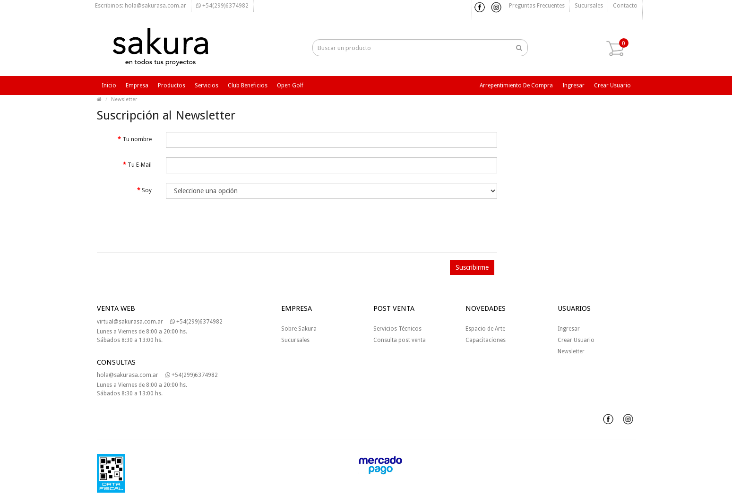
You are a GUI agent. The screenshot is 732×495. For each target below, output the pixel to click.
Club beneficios (247, 85)
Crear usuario (612, 85)
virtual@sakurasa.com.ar (130, 321)
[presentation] (161, 226)
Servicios (206, 85)
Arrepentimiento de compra (516, 85)
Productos (171, 85)
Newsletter (124, 99)
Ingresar (573, 85)
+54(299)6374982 (222, 5)
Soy (147, 190)
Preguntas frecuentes (537, 5)
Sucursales (589, 5)
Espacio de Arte (485, 328)
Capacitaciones (485, 340)
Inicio (109, 85)
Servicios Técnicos (397, 328)
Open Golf (290, 85)
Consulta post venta (399, 340)
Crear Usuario (576, 340)
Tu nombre (137, 139)
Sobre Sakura (299, 328)
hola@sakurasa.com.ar (127, 375)
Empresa (137, 85)
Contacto (625, 5)
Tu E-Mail (140, 165)
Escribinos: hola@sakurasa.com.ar (140, 5)
